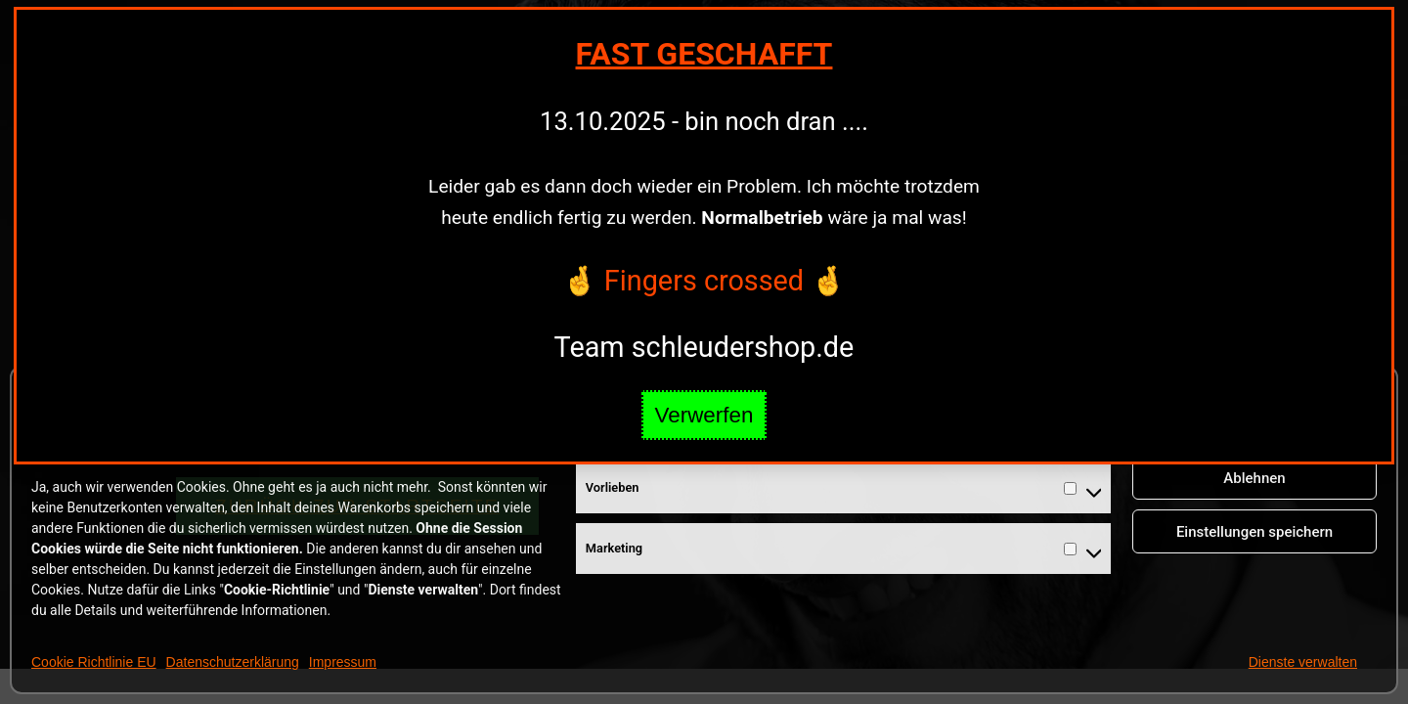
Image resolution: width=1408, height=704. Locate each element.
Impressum (342, 662)
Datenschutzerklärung (232, 662)
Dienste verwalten (1303, 662)
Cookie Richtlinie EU (93, 662)
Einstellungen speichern (1254, 532)
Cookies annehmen (1255, 424)
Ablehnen (1254, 478)
